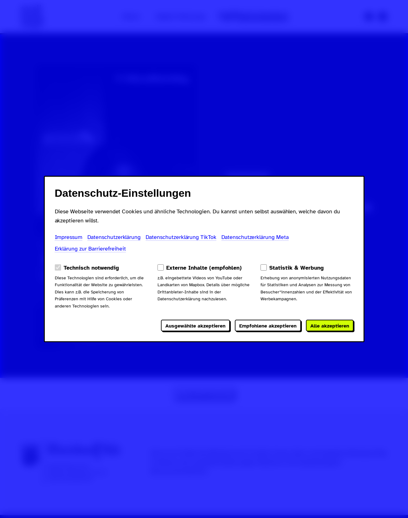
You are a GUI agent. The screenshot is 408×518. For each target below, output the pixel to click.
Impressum (69, 237)
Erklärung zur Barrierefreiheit (90, 248)
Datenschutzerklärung (114, 237)
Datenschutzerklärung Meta (255, 237)
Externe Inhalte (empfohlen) (204, 267)
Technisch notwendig (91, 267)
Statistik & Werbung (296, 267)
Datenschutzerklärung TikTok (181, 237)
